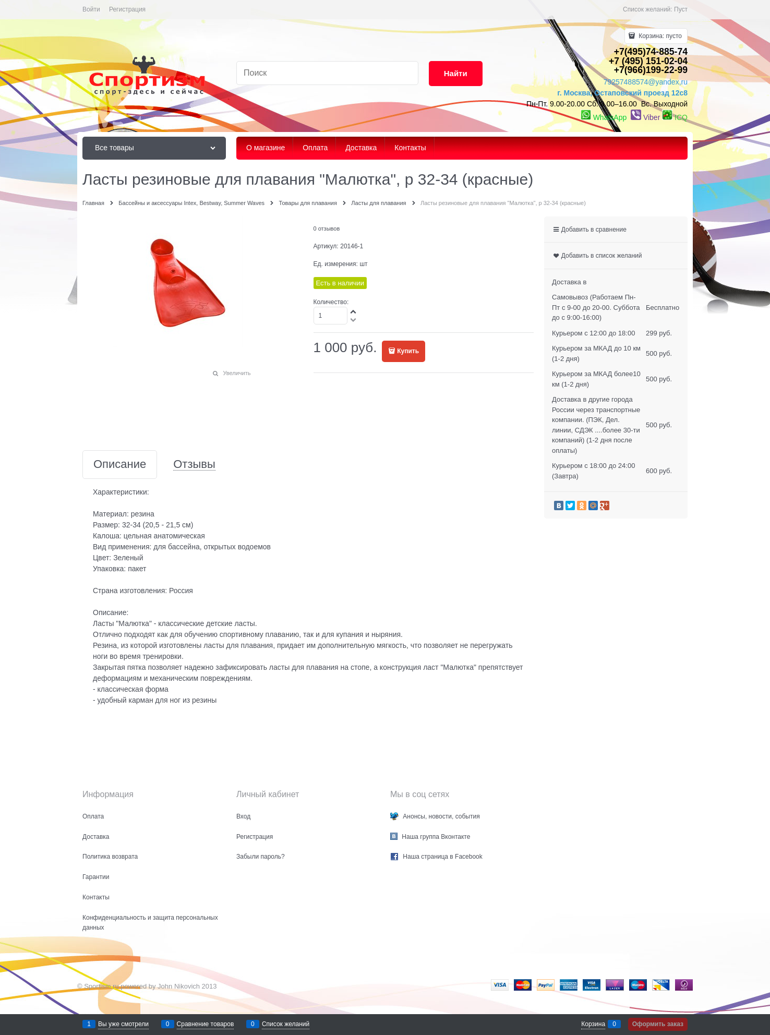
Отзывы (194, 465)
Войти (91, 9)
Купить (408, 351)
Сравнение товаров (205, 1024)
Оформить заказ (657, 1024)
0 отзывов (327, 228)
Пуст (681, 9)
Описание (119, 465)
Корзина (593, 1024)
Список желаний (285, 1024)
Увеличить (236, 373)
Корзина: (659, 36)
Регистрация (127, 9)
